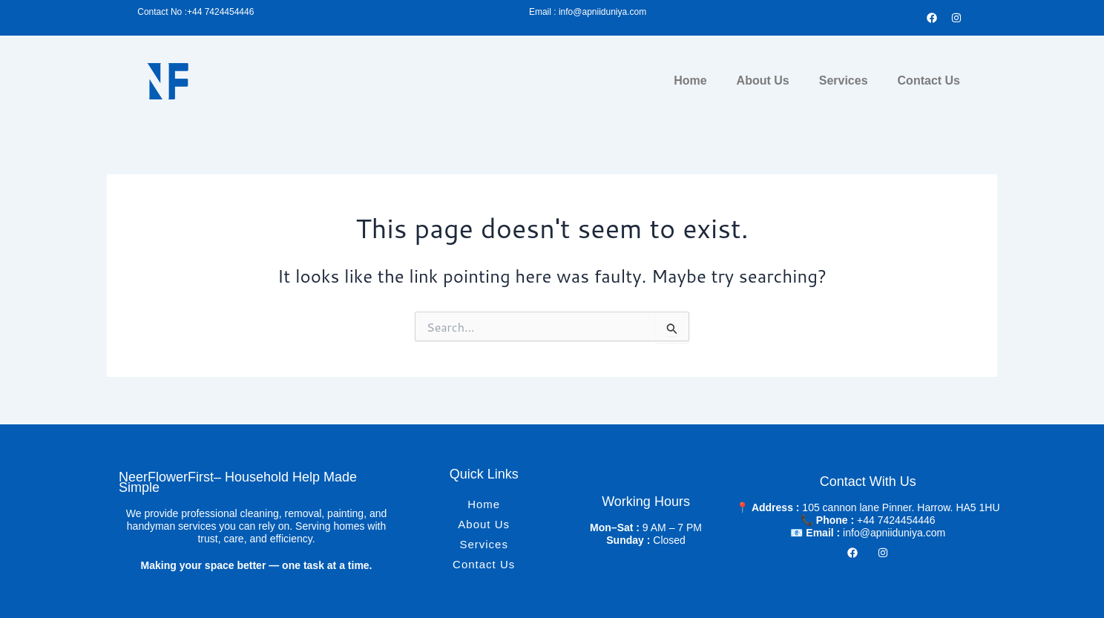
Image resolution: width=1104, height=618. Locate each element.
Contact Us (929, 80)
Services (843, 80)
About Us (763, 80)
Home (690, 80)
